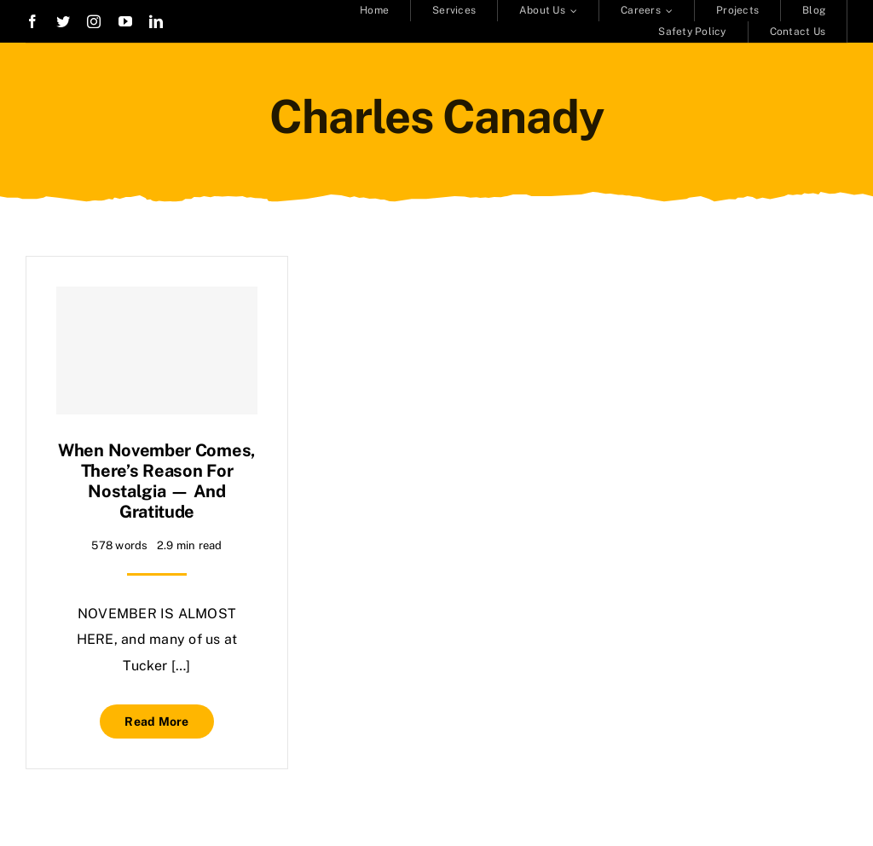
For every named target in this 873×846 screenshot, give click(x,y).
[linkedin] (156, 21)
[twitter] (63, 21)
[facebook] (32, 21)
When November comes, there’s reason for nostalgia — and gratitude (157, 481)
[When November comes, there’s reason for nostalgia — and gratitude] (156, 350)
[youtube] (125, 21)
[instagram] (94, 21)
